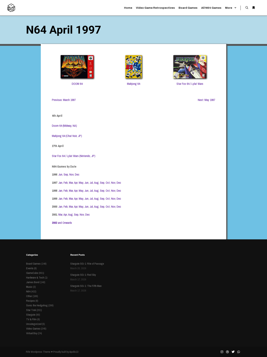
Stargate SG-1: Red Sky (83, 275)
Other (29, 296)
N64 (28, 291)
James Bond (32, 282)
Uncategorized (34, 324)
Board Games (33, 264)
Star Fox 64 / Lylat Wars (190, 84)
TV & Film (31, 319)
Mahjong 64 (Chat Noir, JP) (67, 136)
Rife (28, 352)
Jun (60, 174)
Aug (96, 183)
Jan (60, 183)
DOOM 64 (77, 84)
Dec (77, 174)
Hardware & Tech (35, 277)
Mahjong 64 (133, 84)
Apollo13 (73, 352)
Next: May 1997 (206, 100)
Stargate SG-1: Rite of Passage (87, 264)
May (81, 183)
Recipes (30, 301)
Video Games (33, 328)
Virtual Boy (31, 333)
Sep (66, 174)
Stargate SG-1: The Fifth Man (86, 286)
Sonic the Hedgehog (37, 305)
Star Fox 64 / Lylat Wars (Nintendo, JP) (73, 156)
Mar (71, 183)
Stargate (30, 315)
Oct (108, 183)
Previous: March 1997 (64, 100)
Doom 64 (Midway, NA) (64, 126)
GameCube (32, 273)
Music (29, 287)
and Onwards (62, 223)
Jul (91, 183)
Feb (66, 183)
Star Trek (31, 310)
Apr (76, 183)
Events (29, 268)
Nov (71, 174)
